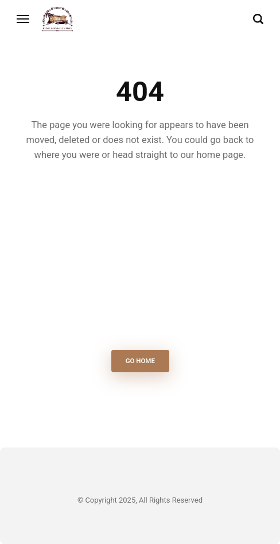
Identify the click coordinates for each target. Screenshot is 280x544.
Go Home (139, 361)
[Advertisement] (140, 259)
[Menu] (23, 19)
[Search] (258, 19)
